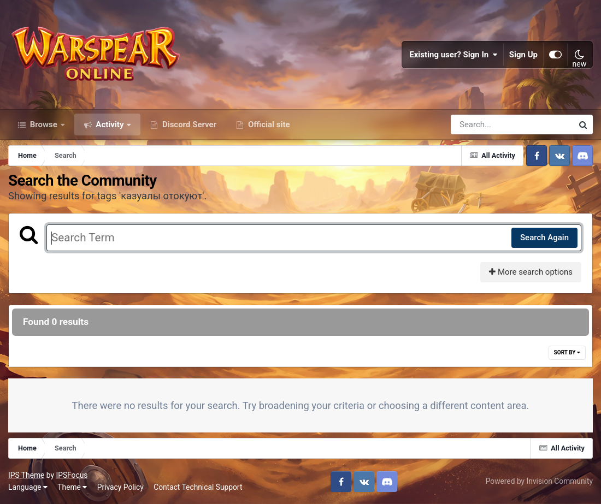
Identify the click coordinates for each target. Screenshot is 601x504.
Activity (110, 124)
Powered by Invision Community (539, 481)
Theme (72, 487)
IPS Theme (26, 475)
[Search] (481, 124)
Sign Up (523, 55)
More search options (531, 272)
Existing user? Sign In (453, 54)
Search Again (544, 237)
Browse (44, 124)
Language (28, 487)
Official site (268, 124)
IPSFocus (71, 475)
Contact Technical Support (198, 487)
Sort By (567, 352)
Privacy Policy (120, 487)
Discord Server (188, 124)
